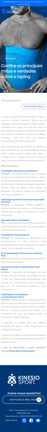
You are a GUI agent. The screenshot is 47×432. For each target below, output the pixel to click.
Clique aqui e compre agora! (21, 351)
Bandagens (10, 58)
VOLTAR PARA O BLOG (34, 106)
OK (39, 400)
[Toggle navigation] (44, 11)
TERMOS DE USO (23, 413)
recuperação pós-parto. (12, 297)
